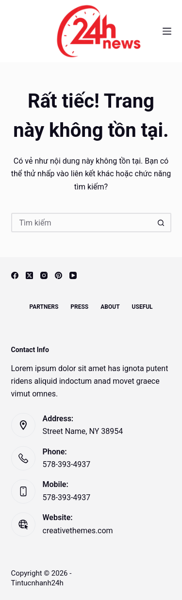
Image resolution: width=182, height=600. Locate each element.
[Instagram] (44, 275)
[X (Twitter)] (29, 275)
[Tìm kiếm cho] (81, 222)
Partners (43, 306)
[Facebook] (14, 275)
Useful (142, 306)
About (109, 306)
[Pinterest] (58, 275)
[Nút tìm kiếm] (161, 222)
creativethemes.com (78, 530)
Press (79, 306)
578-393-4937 (67, 464)
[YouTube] (73, 275)
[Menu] (167, 31)
